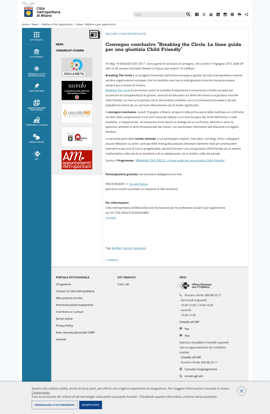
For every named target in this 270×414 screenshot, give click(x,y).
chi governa (36, 53)
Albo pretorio (36, 87)
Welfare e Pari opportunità (57, 24)
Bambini (117, 248)
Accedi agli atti (194, 376)
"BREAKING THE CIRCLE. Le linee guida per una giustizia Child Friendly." (180, 160)
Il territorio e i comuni (70, 312)
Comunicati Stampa (70, 50)
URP (36, 156)
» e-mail (111, 218)
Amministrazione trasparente (36, 105)
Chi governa (63, 284)
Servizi (128, 248)
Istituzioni (139, 248)
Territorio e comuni (36, 121)
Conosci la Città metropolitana (36, 71)
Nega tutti (241, 390)
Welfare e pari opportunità (126, 34)
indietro (113, 260)
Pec (187, 329)
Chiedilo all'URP (189, 322)
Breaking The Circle (118, 90)
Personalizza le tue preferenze (54, 405)
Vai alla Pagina (138, 184)
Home (25, 24)
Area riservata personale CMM (75, 332)
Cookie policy (41, 392)
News (35, 24)
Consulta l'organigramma (201, 369)
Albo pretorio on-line (69, 298)
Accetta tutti (90, 405)
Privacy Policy (64, 326)
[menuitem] (36, 36)
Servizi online (36, 138)
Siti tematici (36, 36)
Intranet (61, 339)
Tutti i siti (123, 284)
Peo (187, 336)
